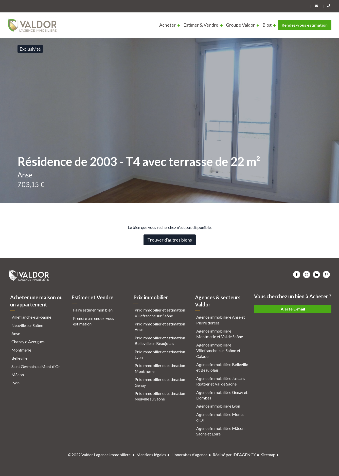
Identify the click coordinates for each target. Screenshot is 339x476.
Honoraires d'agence (189, 454)
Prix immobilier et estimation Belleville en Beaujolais (160, 340)
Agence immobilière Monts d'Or (220, 417)
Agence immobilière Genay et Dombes (221, 395)
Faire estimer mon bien (93, 309)
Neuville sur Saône (27, 325)
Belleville (19, 358)
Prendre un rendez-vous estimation (93, 321)
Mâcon (17, 374)
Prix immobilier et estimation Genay (160, 382)
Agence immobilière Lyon (218, 406)
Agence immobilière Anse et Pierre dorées (220, 320)
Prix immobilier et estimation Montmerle (160, 368)
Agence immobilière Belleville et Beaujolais (222, 367)
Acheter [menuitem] (167, 25)
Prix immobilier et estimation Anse (160, 326)
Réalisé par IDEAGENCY (234, 454)
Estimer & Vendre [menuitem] (200, 25)
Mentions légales (151, 454)
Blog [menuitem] (267, 25)
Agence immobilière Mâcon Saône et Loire (220, 431)
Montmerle (21, 349)
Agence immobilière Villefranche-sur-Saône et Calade (218, 350)
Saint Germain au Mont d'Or (35, 366)
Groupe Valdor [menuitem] (240, 25)
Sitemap (268, 454)
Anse (15, 333)
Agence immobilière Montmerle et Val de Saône (219, 333)
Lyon (15, 382)
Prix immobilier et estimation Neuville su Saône (160, 396)
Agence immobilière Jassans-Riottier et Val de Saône (221, 381)
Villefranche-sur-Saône (31, 317)
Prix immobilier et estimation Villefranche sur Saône (160, 312)
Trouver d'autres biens (169, 240)
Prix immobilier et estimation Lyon (160, 354)
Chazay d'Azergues (28, 341)
